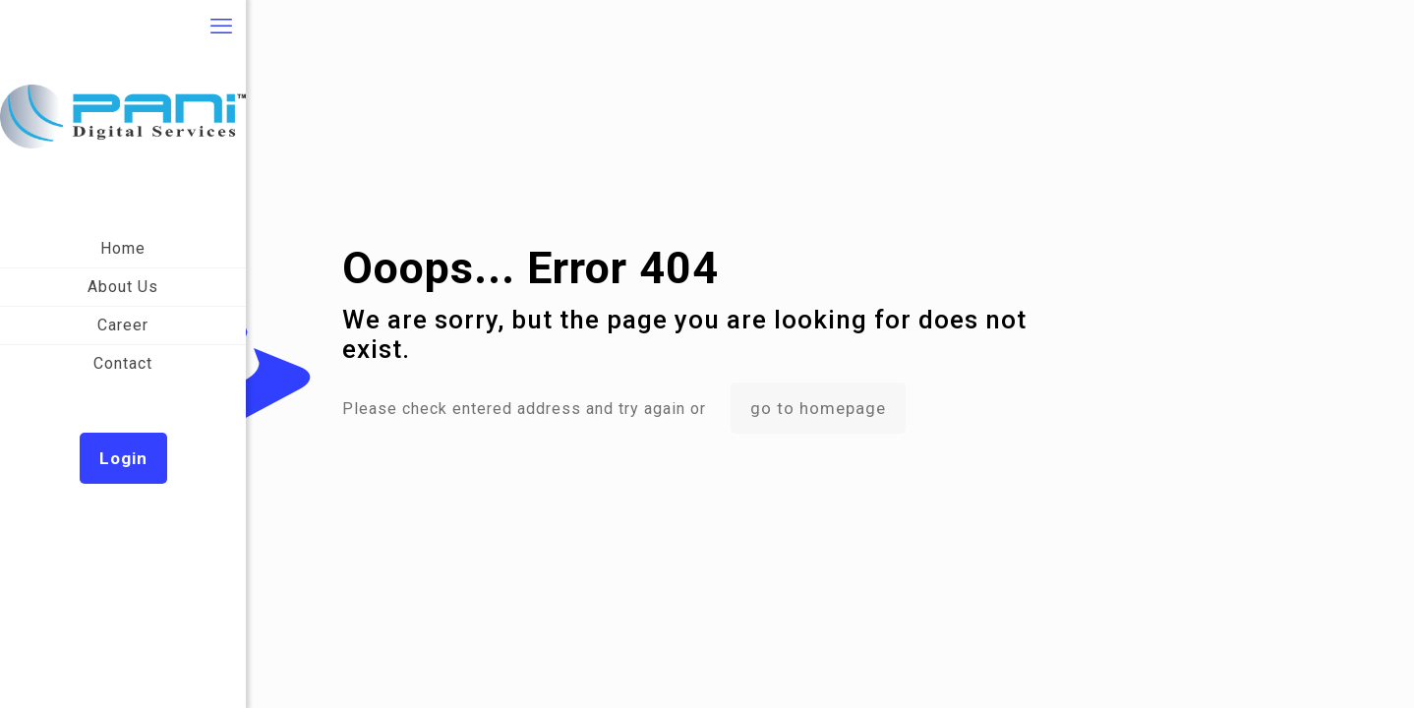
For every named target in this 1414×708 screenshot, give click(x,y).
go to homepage (818, 408)
